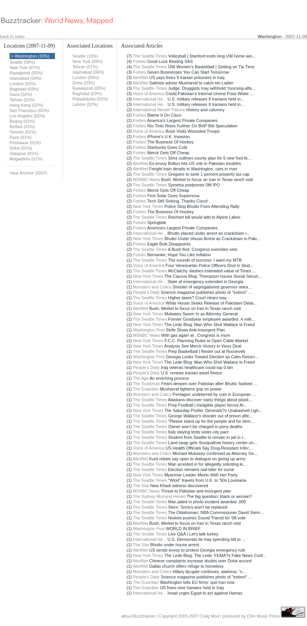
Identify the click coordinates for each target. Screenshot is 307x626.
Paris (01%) (20, 137)
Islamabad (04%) (25, 78)
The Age (141, 378)
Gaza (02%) (21, 94)
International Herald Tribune (159, 109)
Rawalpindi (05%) (26, 73)
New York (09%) (88, 61)
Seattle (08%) (22, 62)
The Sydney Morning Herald (159, 496)
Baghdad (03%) (24, 89)
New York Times (148, 206)
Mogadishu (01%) (26, 158)
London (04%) (86, 77)
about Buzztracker (138, 616)
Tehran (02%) (22, 99)
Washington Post (149, 330)
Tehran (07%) (85, 66)
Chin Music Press (263, 616)
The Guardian (145, 389)
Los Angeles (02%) (27, 116)
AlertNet (140, 77)
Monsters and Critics (152, 287)
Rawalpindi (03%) (89, 88)
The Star (141, 485)
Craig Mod (209, 616)
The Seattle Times (150, 56)
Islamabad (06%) (88, 72)
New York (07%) (25, 67)
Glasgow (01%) (24, 153)
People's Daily (146, 292)
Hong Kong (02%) (26, 105)
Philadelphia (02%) (90, 99)
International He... (150, 99)
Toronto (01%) (23, 132)
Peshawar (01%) (25, 142)
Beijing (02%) (22, 121)
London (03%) (23, 83)
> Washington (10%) (30, 56)
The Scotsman (146, 383)
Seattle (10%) (85, 56)
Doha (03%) (84, 83)
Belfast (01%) (22, 126)
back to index (12, 36)
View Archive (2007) (28, 173)
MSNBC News (146, 179)
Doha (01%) (21, 148)
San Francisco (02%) (29, 110)
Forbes (139, 61)
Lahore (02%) (85, 104)
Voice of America (149, 93)
